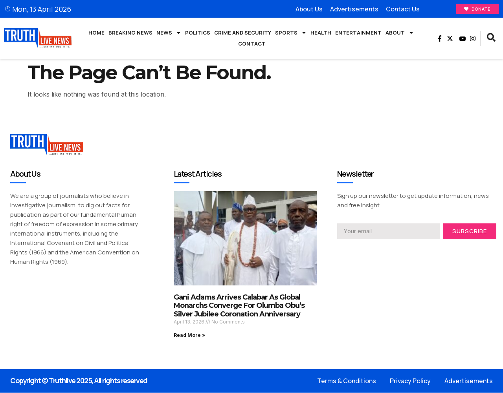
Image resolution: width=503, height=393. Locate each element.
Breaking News (130, 33)
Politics (197, 33)
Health (320, 33)
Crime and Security (242, 33)
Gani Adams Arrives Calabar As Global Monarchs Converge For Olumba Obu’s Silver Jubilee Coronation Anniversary (239, 306)
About (400, 33)
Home (96, 33)
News (168, 33)
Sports (291, 33)
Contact (252, 44)
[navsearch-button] (491, 38)
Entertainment (358, 33)
